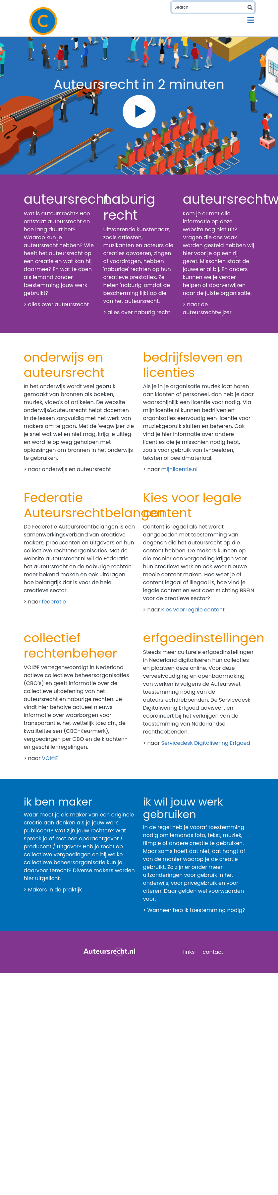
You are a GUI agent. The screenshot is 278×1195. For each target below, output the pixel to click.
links (189, 952)
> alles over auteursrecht (56, 304)
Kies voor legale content (193, 609)
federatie (54, 601)
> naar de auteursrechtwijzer (207, 308)
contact (213, 952)
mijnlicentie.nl (179, 469)
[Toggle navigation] (250, 20)
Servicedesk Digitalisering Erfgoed (205, 743)
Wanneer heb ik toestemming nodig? (196, 910)
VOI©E (50, 758)
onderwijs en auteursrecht (76, 469)
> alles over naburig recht (136, 312)
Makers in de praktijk (55, 889)
